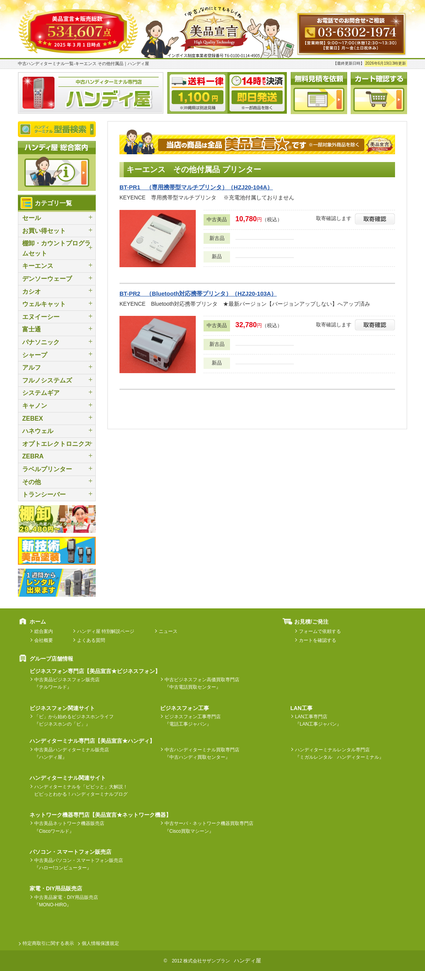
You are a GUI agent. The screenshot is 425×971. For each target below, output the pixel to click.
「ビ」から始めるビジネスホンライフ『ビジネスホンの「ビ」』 (74, 720)
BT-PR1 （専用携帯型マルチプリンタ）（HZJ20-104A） (196, 187)
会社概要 (43, 640)
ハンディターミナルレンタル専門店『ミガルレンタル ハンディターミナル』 (339, 753)
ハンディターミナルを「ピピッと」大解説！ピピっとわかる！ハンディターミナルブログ (81, 790)
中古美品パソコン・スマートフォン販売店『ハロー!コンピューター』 (78, 864)
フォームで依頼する (320, 631)
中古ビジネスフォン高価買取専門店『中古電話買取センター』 (202, 683)
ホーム (38, 622)
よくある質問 (91, 640)
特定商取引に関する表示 (48, 943)
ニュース (168, 631)
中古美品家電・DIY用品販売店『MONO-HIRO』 (66, 901)
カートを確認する (317, 640)
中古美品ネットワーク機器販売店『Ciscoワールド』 (69, 827)
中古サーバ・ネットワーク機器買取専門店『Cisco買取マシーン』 (209, 827)
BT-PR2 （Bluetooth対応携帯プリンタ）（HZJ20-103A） (198, 293)
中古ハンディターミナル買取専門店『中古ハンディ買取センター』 (202, 753)
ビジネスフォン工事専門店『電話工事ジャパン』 (193, 720)
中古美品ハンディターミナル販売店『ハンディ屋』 (71, 753)
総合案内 (43, 631)
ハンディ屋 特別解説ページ (105, 631)
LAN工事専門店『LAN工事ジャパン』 (318, 720)
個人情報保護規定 (100, 943)
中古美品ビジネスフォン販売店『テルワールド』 (67, 683)
